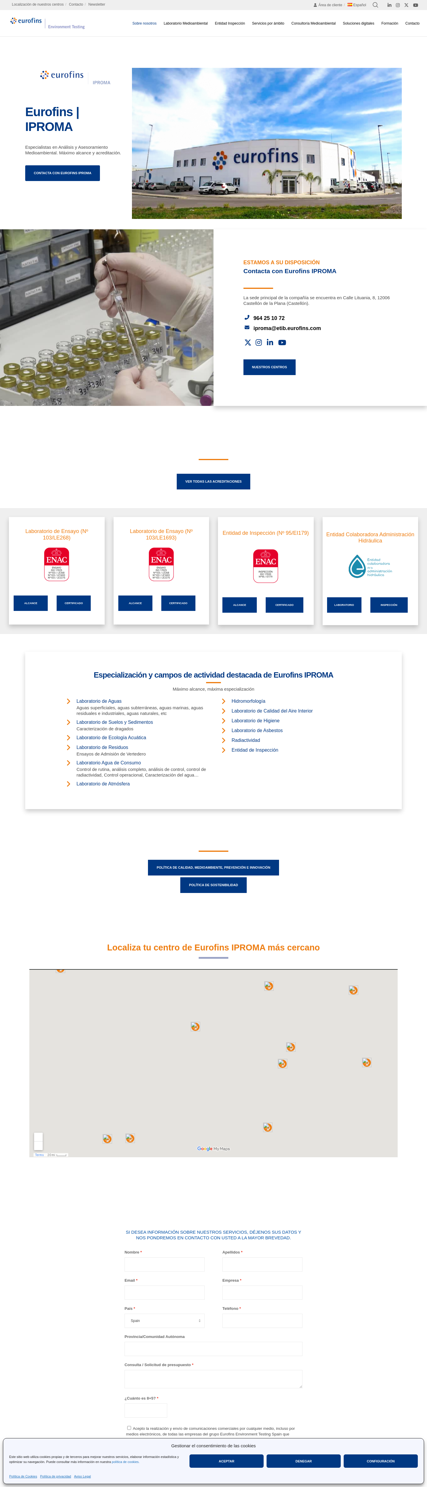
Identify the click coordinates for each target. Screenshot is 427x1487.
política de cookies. (126, 1462)
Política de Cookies (23, 1476)
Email (130, 1280)
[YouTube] (415, 5)
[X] (406, 5)
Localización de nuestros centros (38, 4)
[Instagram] (398, 5)
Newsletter (96, 4)
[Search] (375, 5)
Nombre (132, 1252)
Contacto (76, 4)
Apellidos (231, 1252)
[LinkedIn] (389, 5)
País (129, 1308)
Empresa (230, 1280)
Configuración (381, 1461)
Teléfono (230, 1308)
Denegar (303, 1461)
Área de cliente (327, 5)
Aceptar (226, 1461)
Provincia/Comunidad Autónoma (155, 1336)
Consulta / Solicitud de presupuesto (158, 1365)
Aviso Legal (82, 1476)
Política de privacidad (55, 1476)
